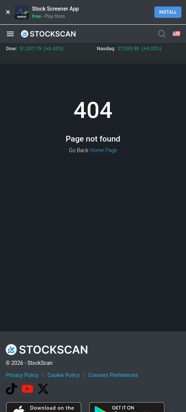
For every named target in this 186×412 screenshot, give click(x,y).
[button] (10, 33)
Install (168, 12)
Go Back (78, 150)
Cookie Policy (64, 375)
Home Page (103, 150)
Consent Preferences (113, 375)
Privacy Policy (22, 375)
